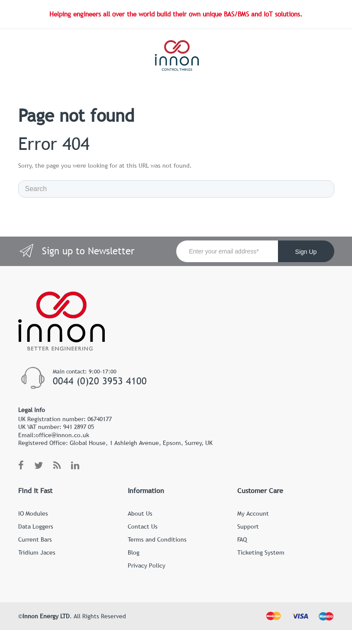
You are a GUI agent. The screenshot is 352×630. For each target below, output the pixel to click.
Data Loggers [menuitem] (35, 526)
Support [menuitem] (248, 526)
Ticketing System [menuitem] (260, 552)
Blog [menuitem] (133, 552)
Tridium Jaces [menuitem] (36, 552)
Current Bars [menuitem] (35, 539)
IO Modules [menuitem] (33, 513)
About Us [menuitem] (140, 513)
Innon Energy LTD (46, 616)
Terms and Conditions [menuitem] (157, 539)
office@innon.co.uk (62, 435)
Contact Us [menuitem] (143, 526)
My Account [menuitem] (253, 513)
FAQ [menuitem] (242, 539)
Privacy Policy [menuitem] (146, 565)
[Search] (176, 189)
